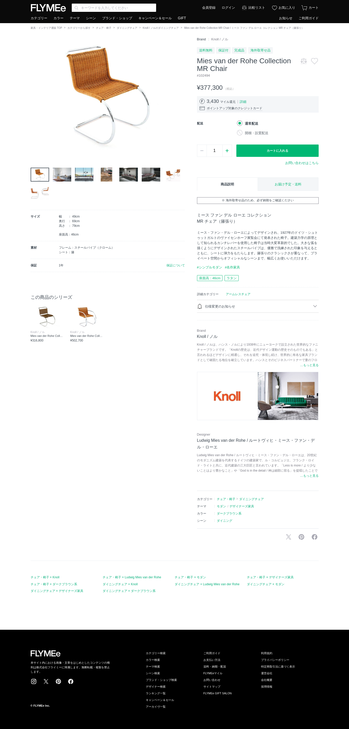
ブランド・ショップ (117, 18)
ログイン (228, 8)
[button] (35, 95)
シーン (91, 18)
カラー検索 (153, 659)
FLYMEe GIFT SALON (217, 693)
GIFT (182, 18)
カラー (58, 18)
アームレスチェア (238, 294)
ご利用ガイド (309, 18)
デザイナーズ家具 (241, 506)
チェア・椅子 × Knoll (45, 577)
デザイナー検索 (156, 686)
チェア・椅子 (103, 27)
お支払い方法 (211, 659)
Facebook (71, 681)
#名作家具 (232, 267)
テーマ (75, 18)
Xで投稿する (288, 537)
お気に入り (287, 8)
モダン (221, 506)
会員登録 (209, 8)
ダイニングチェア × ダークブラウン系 (129, 591)
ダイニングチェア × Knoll (120, 584)
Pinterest (58, 681)
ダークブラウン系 (229, 513)
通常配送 (251, 123)
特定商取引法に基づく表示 (278, 666)
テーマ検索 (153, 666)
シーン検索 (153, 673)
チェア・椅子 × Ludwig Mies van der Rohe (132, 577)
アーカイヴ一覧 (156, 706)
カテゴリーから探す (79, 27)
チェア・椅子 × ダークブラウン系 (54, 584)
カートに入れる (277, 150)
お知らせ (285, 18)
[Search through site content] (114, 8)
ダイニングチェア (127, 27)
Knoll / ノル (219, 39)
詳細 (243, 102)
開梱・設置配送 (256, 133)
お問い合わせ (211, 679)
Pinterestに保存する (301, 537)
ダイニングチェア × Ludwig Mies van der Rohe (207, 584)
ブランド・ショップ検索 (161, 679)
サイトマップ (211, 686)
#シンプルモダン (209, 267)
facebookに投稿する (314, 537)
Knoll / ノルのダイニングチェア (161, 27)
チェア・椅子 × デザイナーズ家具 (270, 577)
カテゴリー (39, 18)
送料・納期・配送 (214, 666)
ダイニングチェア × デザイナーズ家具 (57, 591)
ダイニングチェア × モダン (265, 584)
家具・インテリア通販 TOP (46, 27)
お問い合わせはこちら (302, 163)
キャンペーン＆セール (155, 18)
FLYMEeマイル (213, 673)
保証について (175, 265)
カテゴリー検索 (156, 653)
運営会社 (266, 673)
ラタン (232, 278)
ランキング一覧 (156, 693)
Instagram (34, 681)
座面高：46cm (210, 278)
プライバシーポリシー (275, 659)
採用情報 (266, 686)
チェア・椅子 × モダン (190, 577)
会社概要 (266, 679)
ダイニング (224, 521)
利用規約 (266, 653)
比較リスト (256, 8)
